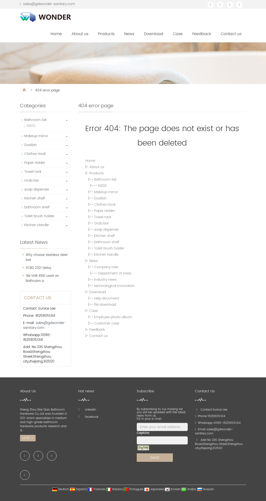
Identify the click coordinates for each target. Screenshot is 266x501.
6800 (102, 186)
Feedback (201, 34)
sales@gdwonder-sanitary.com (49, 4)
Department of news (114, 273)
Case (178, 34)
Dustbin (100, 198)
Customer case (106, 323)
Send (154, 458)
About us (79, 34)
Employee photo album (113, 317)
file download (105, 304)
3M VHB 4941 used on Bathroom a (42, 278)
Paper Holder (104, 211)
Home (56, 34)
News (129, 34)
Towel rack (102, 217)
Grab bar (101, 223)
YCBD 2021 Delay (38, 268)
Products (106, 34)
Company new (106, 267)
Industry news (105, 279)
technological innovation (114, 286)
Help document (106, 298)
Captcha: (143, 433)
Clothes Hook (105, 204)
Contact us (231, 34)
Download (153, 34)
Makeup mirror (106, 192)
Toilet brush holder (109, 248)
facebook (88, 417)
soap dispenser (106, 229)
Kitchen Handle (106, 254)
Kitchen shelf (104, 236)
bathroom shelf (106, 242)
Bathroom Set (105, 179)
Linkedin (87, 409)
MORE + (27, 438)
